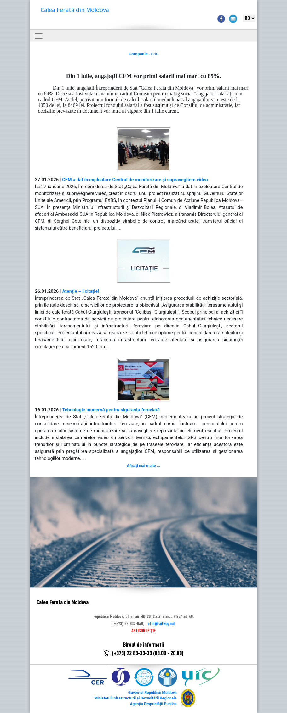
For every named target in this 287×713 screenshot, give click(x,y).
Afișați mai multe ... (143, 466)
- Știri (143, 54)
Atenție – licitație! (80, 291)
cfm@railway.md (161, 624)
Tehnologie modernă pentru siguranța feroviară (111, 410)
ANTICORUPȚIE (143, 631)
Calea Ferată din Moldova (75, 10)
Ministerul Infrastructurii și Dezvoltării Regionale (135, 698)
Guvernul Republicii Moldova (152, 692)
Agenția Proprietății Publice (153, 704)
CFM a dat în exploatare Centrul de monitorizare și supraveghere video (135, 179)
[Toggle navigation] (38, 36)
